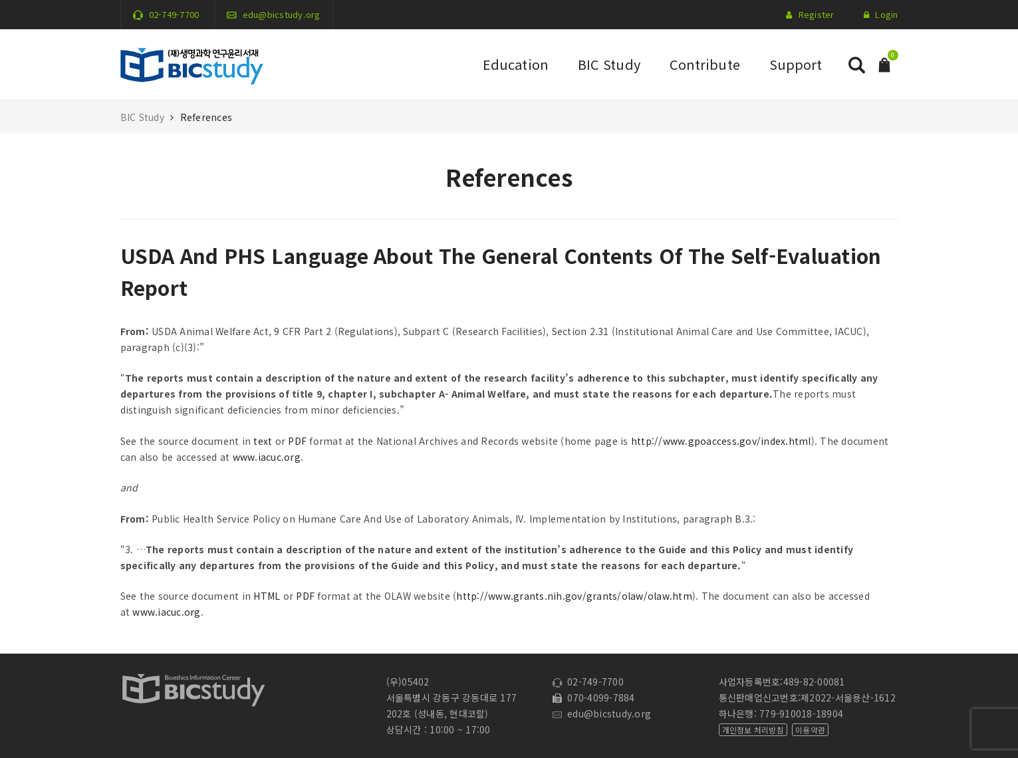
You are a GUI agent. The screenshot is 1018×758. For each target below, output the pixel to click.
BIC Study (609, 64)
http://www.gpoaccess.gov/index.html (721, 440)
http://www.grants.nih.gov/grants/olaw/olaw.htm (574, 595)
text (262, 440)
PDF (297, 440)
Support (796, 64)
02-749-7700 (174, 14)
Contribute (705, 64)
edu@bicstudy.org (281, 14)
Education (516, 64)
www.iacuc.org (267, 456)
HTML (266, 595)
